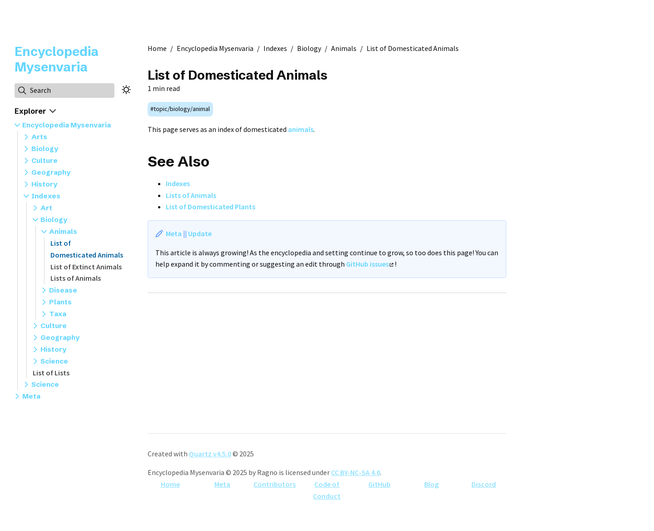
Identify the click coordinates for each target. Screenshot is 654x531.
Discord (483, 484)
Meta (174, 233)
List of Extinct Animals (86, 266)
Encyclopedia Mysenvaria (57, 59)
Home (170, 484)
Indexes (178, 183)
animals (300, 129)
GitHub (379, 484)
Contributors (274, 484)
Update (200, 233)
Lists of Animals (75, 278)
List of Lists (51, 372)
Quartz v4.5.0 (210, 453)
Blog (431, 484)
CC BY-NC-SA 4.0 (355, 472)
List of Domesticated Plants (210, 206)
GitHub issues (369, 263)
